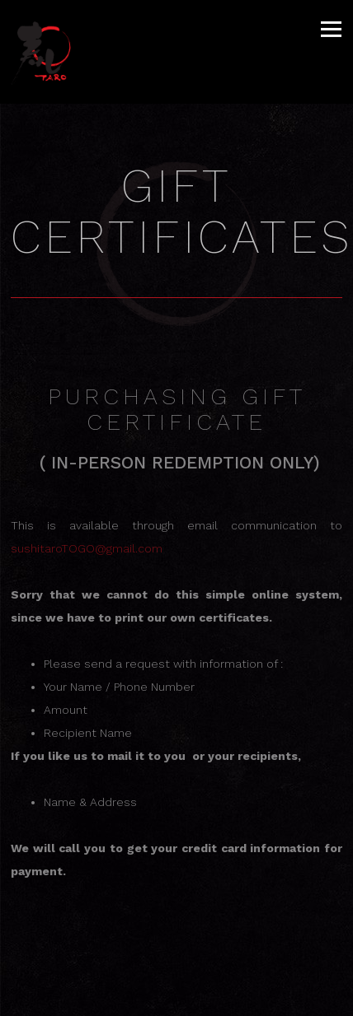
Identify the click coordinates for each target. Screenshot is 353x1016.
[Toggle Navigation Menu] (331, 29)
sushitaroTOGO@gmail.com (86, 548)
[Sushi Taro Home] (52, 52)
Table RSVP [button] (176, 997)
